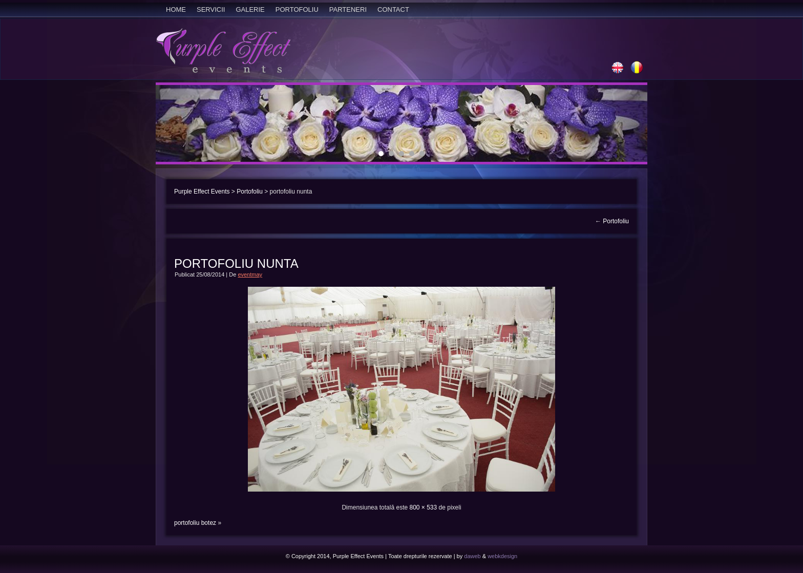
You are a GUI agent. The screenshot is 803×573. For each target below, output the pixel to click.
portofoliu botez (195, 522)
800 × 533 (423, 507)
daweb (472, 556)
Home (176, 9)
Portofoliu (297, 9)
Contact (393, 9)
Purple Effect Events (202, 191)
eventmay (250, 274)
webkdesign (502, 556)
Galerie (250, 9)
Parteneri (348, 9)
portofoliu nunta (236, 263)
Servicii (211, 9)
